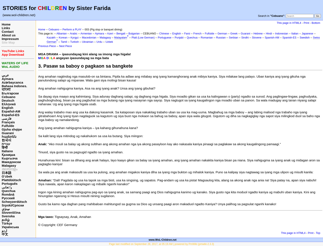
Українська (10, 227)
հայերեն (9, 136)
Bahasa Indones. (14, 86)
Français (8, 122)
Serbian (233, 37)
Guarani (8, 133)
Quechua (8, 191)
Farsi (187, 33)
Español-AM (11, 111)
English (7, 107)
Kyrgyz (75, 37)
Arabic (73, 33)
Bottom (316, 22)
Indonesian (281, 33)
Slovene (256, 37)
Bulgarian (134, 33)
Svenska (8, 216)
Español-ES (10, 115)
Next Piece (65, 46)
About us (9, 35)
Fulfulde (8, 126)
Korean (63, 37)
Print (306, 22)
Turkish (74, 41)
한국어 (6, 140)
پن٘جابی (7, 187)
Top (318, 233)
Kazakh (51, 37)
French (197, 33)
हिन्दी (5, 147)
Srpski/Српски (13, 205)
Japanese (307, 33)
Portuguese (164, 37)
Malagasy (9, 165)
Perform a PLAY (71, 29)
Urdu (99, 41)
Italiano (7, 151)
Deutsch (8, 100)
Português (9, 183)
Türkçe (7, 223)
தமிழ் (6, 220)
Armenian (86, 33)
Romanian (207, 37)
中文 (5, 234)
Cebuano (8, 97)
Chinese (164, 33)
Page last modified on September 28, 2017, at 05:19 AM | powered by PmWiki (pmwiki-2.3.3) (161, 244)
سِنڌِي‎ (6, 209)
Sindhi (245, 37)
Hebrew (258, 33)
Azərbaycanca (12, 82)
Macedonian (89, 37)
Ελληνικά (9, 104)
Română (8, 194)
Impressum (10, 39)
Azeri (110, 33)
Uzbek (109, 41)
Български (10, 93)
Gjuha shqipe (12, 129)
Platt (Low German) (143, 37)
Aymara (7, 79)
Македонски (11, 162)
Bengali (120, 33)
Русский (8, 198)
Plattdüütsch (11, 180)
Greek (234, 33)
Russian (221, 37)
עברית (6, 144)
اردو (4, 230)
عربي (5, 75)
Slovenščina (11, 212)
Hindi (269, 33)
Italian (294, 33)
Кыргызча (9, 158)
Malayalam (120, 37)
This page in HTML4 (289, 22)
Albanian (61, 33)
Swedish (305, 37)
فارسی (6, 118)
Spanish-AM (272, 37)
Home (6, 24)
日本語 (6, 173)
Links (6, 28)
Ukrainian (87, 41)
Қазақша (8, 154)
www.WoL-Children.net (163, 239)
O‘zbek (7, 176)
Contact (8, 31)
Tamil (64, 41)
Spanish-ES (289, 37)
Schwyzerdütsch (14, 201)
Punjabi (179, 37)
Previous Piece (47, 46)
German (222, 33)
